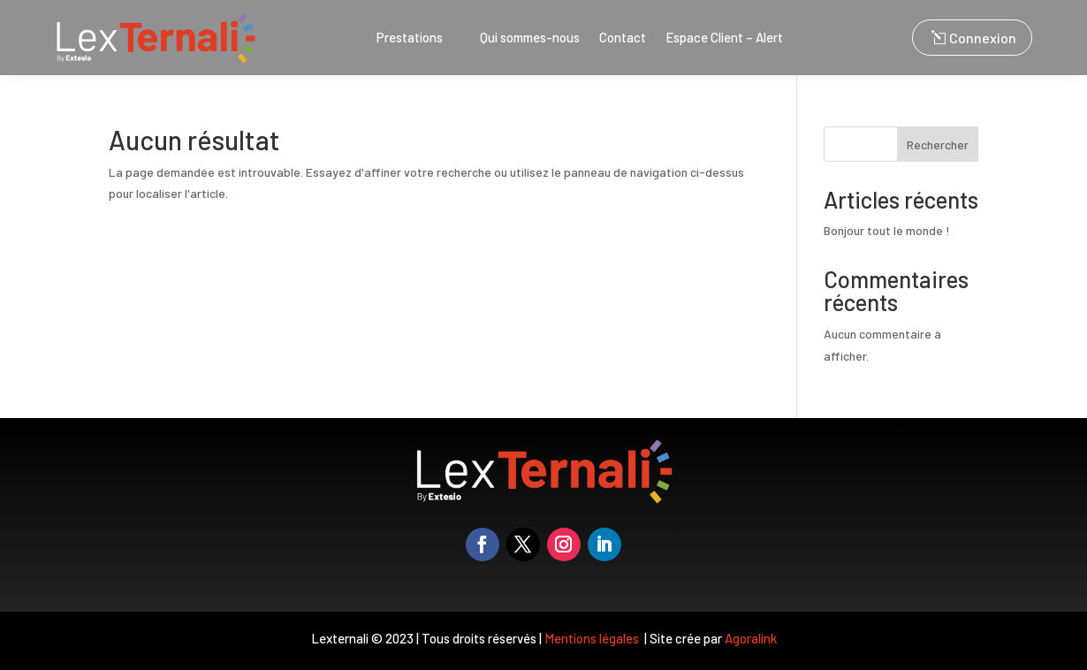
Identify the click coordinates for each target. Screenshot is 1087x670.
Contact (622, 38)
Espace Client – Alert (724, 38)
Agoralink (751, 638)
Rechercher (938, 144)
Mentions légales (593, 638)
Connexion (982, 37)
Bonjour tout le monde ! (887, 230)
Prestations (409, 38)
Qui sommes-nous (530, 38)
